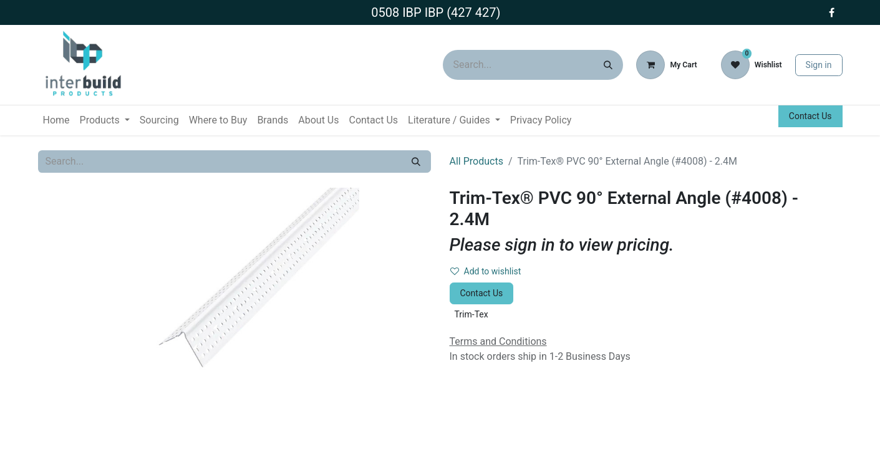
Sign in (819, 65)
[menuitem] (56, 120)
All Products (476, 161)
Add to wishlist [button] (485, 271)
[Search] (608, 65)
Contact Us (810, 116)
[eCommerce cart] (666, 65)
